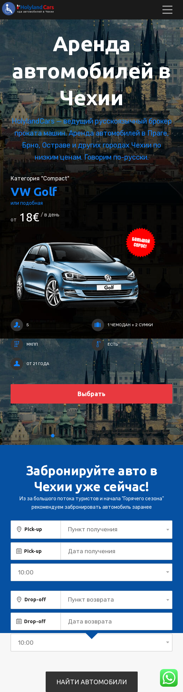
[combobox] (116, 529)
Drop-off (35, 599)
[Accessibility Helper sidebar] (8, 8)
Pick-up (33, 529)
